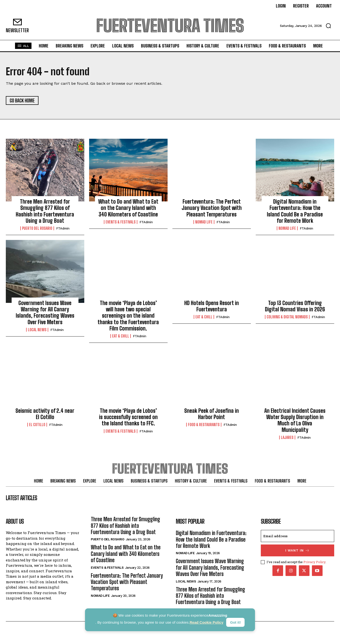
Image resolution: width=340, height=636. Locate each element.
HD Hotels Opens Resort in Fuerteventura (211, 306)
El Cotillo (37, 425)
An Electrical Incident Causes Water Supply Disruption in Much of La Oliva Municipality (294, 420)
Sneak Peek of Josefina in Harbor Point (211, 413)
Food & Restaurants (204, 425)
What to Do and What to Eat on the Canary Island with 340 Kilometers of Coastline (128, 208)
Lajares (287, 438)
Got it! (235, 622)
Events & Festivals (121, 222)
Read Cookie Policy (206, 622)
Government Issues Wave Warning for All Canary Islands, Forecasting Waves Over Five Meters (45, 312)
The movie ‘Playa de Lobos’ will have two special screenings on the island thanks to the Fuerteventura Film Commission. (128, 316)
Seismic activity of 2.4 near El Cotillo (44, 413)
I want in (297, 551)
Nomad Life (204, 222)
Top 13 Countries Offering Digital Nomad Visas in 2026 (295, 306)
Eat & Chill (120, 336)
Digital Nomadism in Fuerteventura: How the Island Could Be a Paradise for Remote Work (295, 211)
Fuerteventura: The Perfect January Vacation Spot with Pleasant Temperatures (212, 208)
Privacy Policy (314, 562)
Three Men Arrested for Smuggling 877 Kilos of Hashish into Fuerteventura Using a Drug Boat (45, 211)
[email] (297, 537)
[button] (328, 25)
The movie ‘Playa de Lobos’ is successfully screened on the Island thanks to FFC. (128, 417)
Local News (37, 330)
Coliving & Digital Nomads (287, 317)
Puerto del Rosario (37, 228)
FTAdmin (63, 228)
